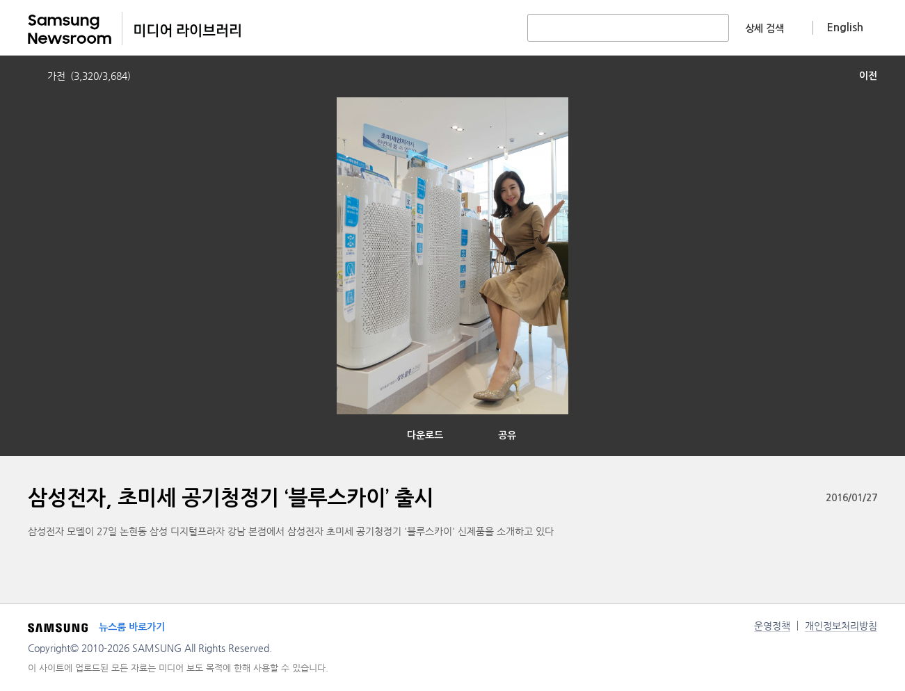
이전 (868, 76)
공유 (507, 435)
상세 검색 (764, 28)
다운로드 (425, 435)
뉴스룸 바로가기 (132, 627)
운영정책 (772, 625)
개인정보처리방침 (841, 625)
